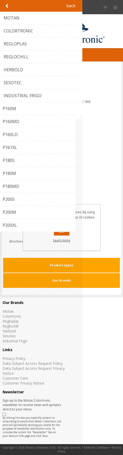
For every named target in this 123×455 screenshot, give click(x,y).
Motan (8, 311)
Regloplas (11, 321)
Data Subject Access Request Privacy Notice (34, 371)
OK (61, 232)
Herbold (9, 331)
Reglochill (10, 326)
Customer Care (15, 378)
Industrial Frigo (15, 340)
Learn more (61, 240)
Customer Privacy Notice (23, 383)
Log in (115, 7)
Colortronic (12, 316)
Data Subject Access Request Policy (33, 363)
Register (105, 7)
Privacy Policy (14, 358)
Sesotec (9, 335)
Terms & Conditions (96, 447)
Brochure (16, 241)
